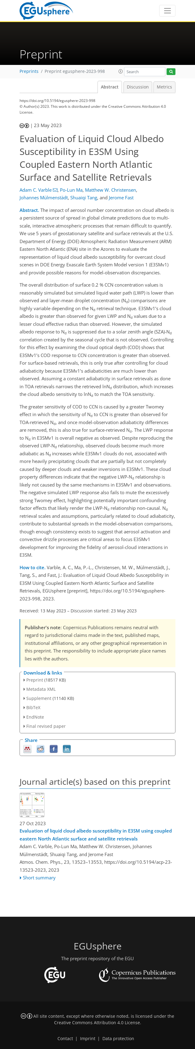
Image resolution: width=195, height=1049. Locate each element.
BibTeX (33, 707)
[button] (121, 71)
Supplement (38, 698)
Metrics (164, 87)
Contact (65, 1038)
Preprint (34, 680)
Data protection (118, 1038)
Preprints (29, 71)
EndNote (35, 717)
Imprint (87, 1038)
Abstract (110, 87)
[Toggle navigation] (167, 11)
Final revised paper (46, 726)
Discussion (138, 87)
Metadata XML (41, 689)
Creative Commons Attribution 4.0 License (97, 1022)
